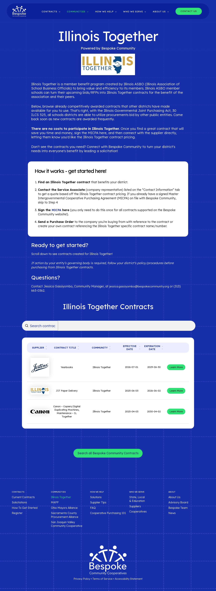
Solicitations (19, 502)
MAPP (55, 502)
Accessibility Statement (128, 578)
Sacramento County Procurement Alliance (64, 514)
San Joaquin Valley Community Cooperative (66, 524)
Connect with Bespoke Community (114, 147)
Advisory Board (178, 502)
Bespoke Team (178, 507)
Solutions (96, 497)
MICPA (57, 210)
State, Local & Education (137, 499)
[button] (69, 11)
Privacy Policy (82, 578)
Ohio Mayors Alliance (64, 507)
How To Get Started (24, 507)
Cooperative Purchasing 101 (108, 513)
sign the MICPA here (90, 133)
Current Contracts (23, 497)
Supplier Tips (98, 502)
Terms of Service (102, 578)
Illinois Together (61, 497)
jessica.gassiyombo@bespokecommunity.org (141, 286)
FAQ (93, 507)
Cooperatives (138, 511)
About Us (174, 497)
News (172, 513)
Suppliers (135, 506)
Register (17, 513)
